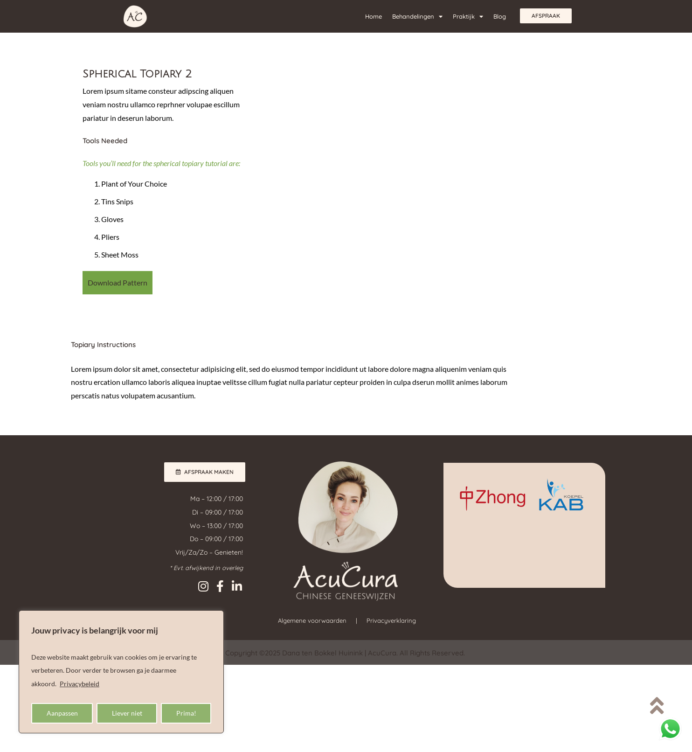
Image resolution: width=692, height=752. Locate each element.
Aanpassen (62, 713)
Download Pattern (117, 282)
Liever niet (127, 713)
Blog (499, 16)
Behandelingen (417, 16)
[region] (121, 671)
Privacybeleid (79, 684)
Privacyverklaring (391, 620)
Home (373, 16)
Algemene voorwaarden (312, 620)
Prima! (186, 713)
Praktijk (468, 16)
